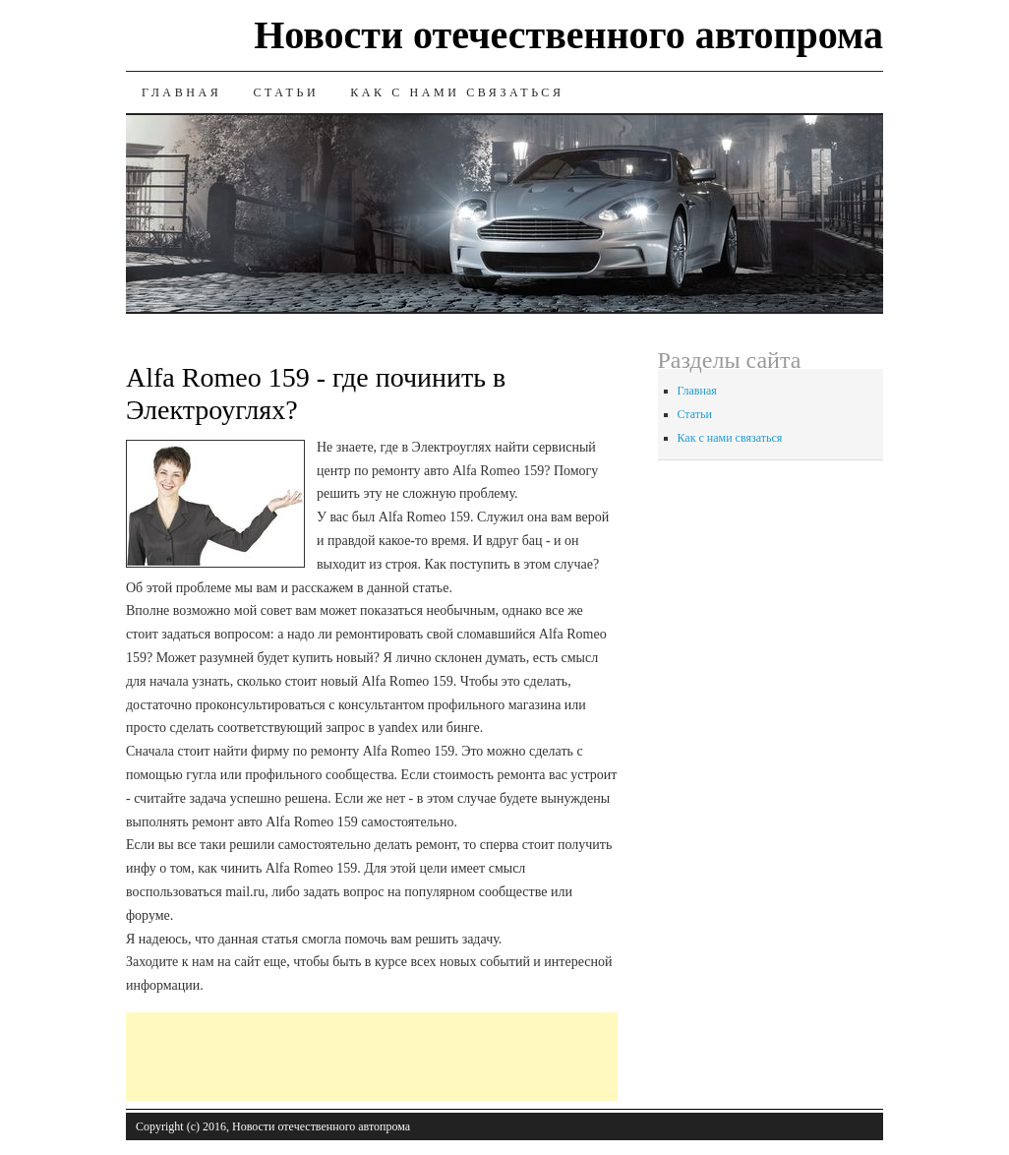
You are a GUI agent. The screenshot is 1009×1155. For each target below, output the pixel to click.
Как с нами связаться (457, 92)
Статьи (286, 92)
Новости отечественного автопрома (568, 35)
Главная (181, 92)
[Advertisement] (484, 1056)
